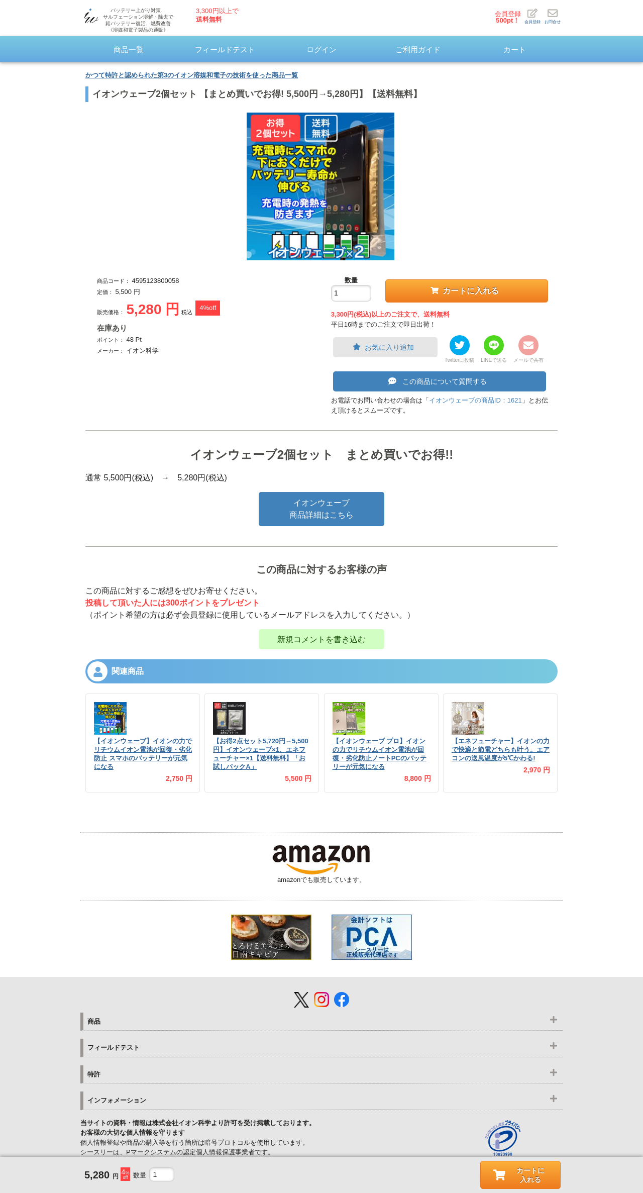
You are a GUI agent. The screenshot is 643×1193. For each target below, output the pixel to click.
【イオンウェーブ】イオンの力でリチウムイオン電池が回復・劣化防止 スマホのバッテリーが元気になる (143, 753)
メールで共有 (528, 360)
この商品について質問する (437, 381)
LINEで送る (494, 360)
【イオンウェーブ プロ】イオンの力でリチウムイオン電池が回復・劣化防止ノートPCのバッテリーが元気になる (379, 753)
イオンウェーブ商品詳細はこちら (321, 509)
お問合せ (553, 16)
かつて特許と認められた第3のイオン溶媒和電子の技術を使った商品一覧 (191, 75)
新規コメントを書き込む (321, 639)
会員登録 (508, 17)
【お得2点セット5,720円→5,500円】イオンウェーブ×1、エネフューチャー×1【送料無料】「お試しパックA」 (260, 753)
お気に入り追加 (383, 347)
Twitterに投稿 (459, 360)
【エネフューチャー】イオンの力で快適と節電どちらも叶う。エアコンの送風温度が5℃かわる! (501, 749)
